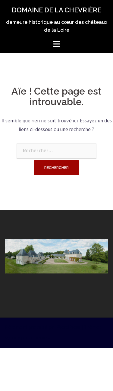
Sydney (12, 338)
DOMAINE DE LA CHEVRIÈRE (56, 10)
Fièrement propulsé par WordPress (42, 327)
